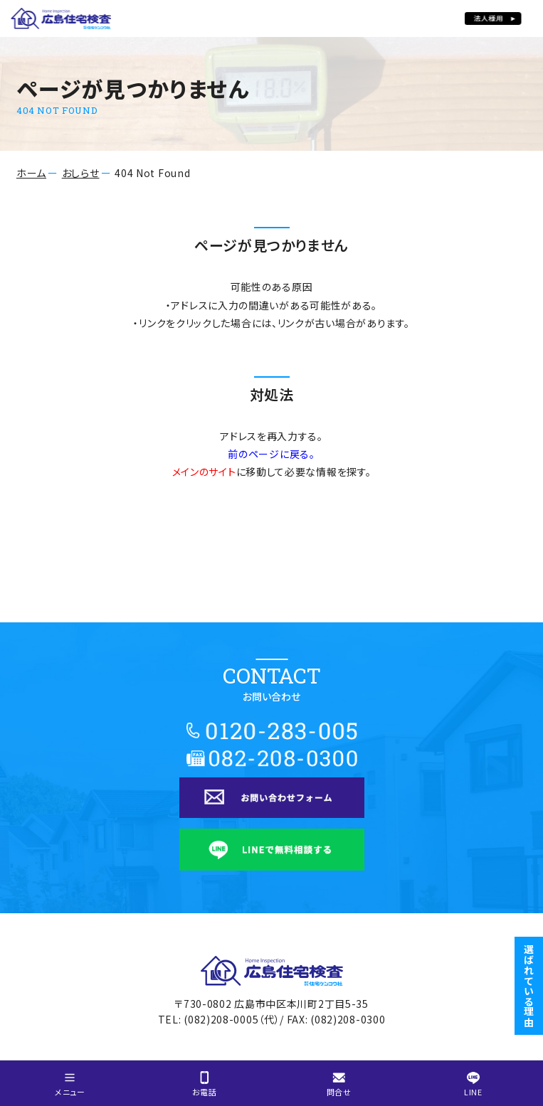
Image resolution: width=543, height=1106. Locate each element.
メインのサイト (204, 471)
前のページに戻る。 (271, 454)
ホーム (31, 173)
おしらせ (81, 173)
